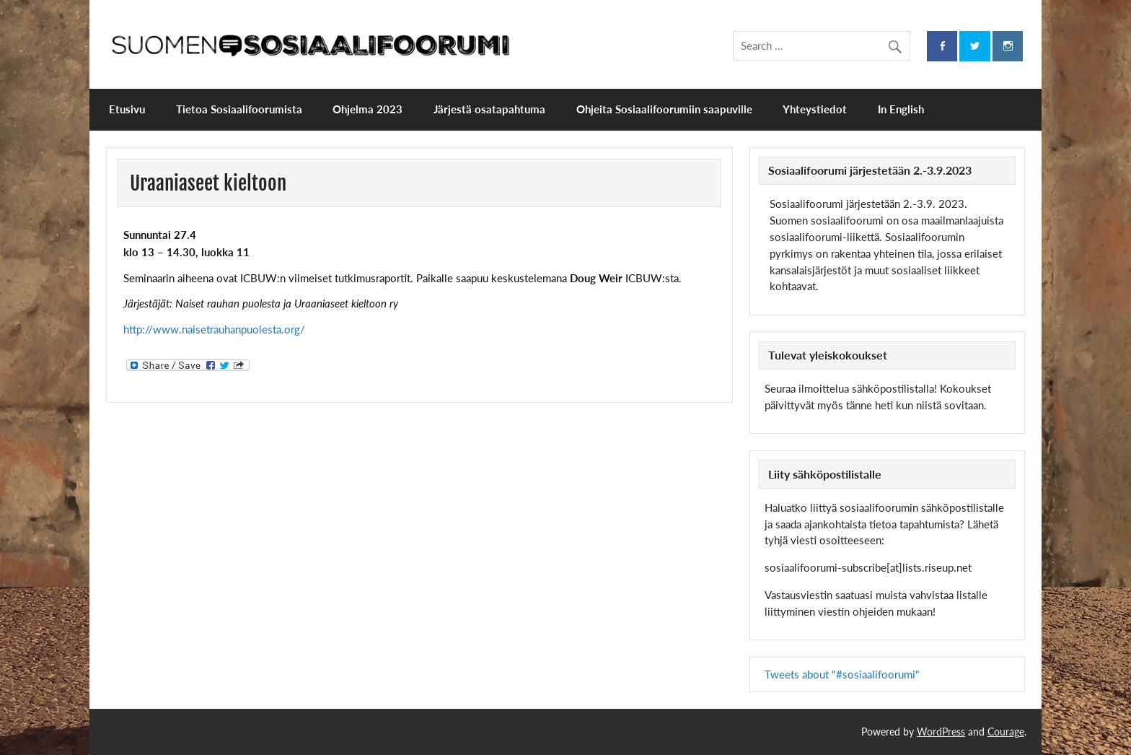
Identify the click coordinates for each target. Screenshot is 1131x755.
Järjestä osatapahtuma (489, 108)
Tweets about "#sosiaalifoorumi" (842, 674)
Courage (1005, 731)
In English (901, 108)
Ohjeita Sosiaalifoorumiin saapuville (664, 108)
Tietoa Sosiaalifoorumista (239, 108)
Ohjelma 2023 (367, 108)
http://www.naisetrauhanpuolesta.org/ (214, 329)
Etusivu (127, 108)
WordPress (941, 731)
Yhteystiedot (815, 108)
